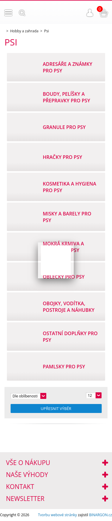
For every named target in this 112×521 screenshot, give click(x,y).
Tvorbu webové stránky (57, 514)
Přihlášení (90, 12)
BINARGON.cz (100, 514)
